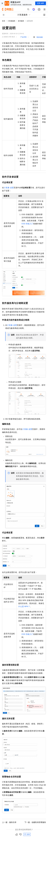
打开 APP (40, 3)
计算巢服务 (11, 21)
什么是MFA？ (24, 606)
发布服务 (21, 21)
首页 (3, 21)
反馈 (27, 834)
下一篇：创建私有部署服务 (35, 822)
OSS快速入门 (27, 224)
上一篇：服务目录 (9, 822)
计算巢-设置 (9, 188)
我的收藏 (39, 37)
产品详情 (23, 37)
